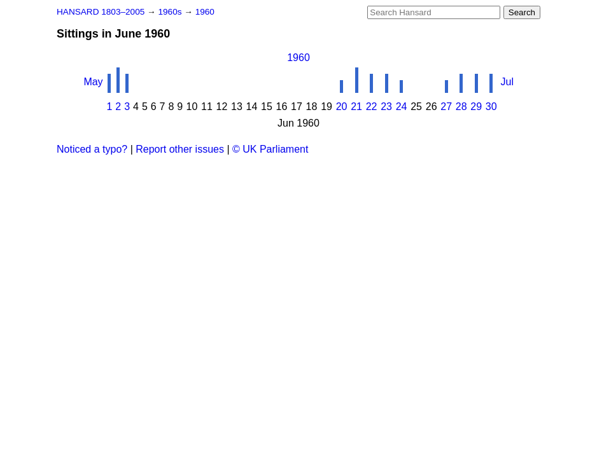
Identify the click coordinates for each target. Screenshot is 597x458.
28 (461, 106)
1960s (171, 12)
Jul (507, 81)
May (92, 81)
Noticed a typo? (92, 149)
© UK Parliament (270, 149)
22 (371, 106)
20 (342, 106)
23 (386, 106)
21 (356, 106)
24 (401, 106)
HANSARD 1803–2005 (100, 12)
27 (446, 106)
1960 (204, 12)
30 (491, 106)
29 (476, 106)
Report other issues (180, 149)
